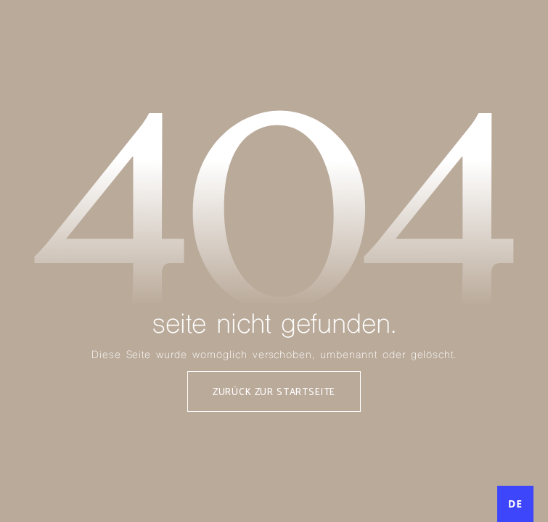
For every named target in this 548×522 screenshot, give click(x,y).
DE (515, 503)
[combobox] (515, 504)
